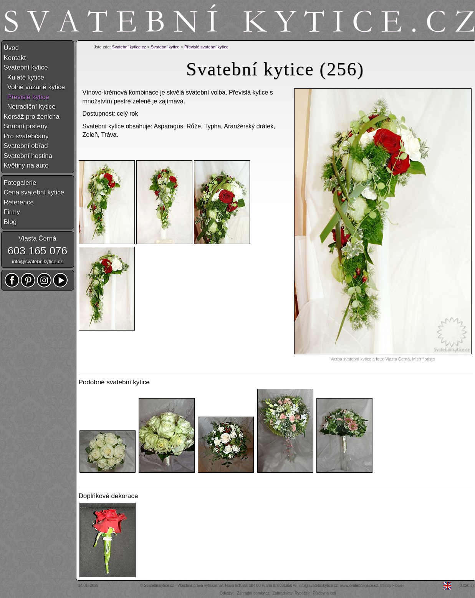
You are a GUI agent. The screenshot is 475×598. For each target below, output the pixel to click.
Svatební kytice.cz (129, 47)
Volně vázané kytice (34, 87)
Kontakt (15, 57)
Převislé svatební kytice (206, 47)
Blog (10, 222)
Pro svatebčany (26, 136)
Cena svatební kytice (34, 192)
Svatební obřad (26, 146)
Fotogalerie (20, 182)
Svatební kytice (165, 47)
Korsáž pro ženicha (32, 116)
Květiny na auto (26, 165)
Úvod (11, 47)
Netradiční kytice (30, 106)
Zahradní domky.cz (253, 593)
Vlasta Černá (37, 238)
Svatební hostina (28, 155)
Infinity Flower (392, 585)
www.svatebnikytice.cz (359, 585)
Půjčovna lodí (324, 593)
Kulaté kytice (24, 77)
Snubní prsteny (26, 126)
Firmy (12, 212)
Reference (19, 202)
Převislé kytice (26, 97)
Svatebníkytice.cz (159, 585)
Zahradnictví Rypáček (291, 593)
